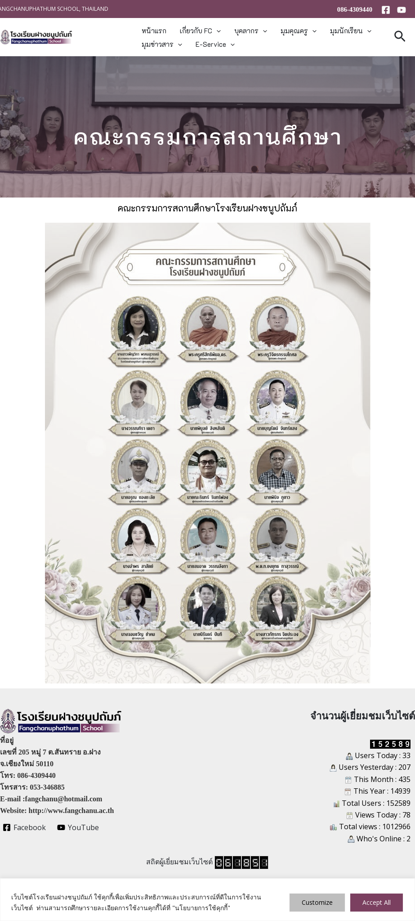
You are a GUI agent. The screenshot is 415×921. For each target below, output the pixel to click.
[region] (207, 899)
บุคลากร (250, 30)
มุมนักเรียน (350, 30)
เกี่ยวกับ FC (200, 30)
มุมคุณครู (299, 30)
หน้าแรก (154, 30)
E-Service (215, 44)
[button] (216, 30)
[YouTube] (401, 9)
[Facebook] (385, 9)
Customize (317, 902)
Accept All (376, 902)
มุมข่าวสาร (162, 44)
